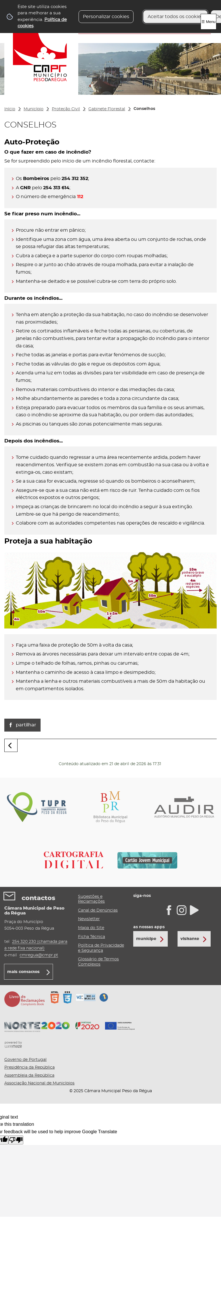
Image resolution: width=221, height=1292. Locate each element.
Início (9, 109)
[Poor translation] (15, 1140)
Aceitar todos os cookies (175, 16)
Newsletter (89, 919)
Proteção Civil (66, 109)
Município (33, 109)
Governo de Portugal (25, 1060)
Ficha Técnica (91, 937)
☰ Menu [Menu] (208, 22)
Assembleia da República (29, 1076)
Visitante (189, 939)
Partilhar (26, 725)
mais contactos (23, 972)
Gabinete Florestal (106, 109)
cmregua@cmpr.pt (39, 955)
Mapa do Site (91, 928)
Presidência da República (29, 1067)
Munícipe (146, 939)
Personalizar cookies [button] (106, 16)
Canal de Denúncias (98, 910)
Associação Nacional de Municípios (39, 1083)
